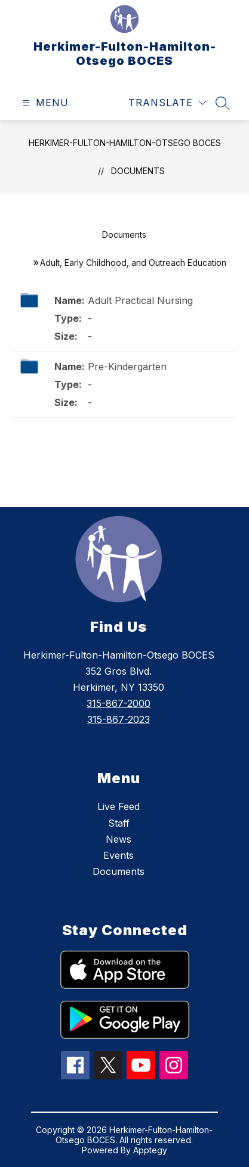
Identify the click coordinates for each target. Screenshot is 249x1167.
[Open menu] (44, 102)
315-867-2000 (118, 703)
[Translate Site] (167, 102)
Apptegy (150, 1150)
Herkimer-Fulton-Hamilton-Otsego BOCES (125, 143)
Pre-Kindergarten (127, 367)
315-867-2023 (118, 719)
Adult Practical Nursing (140, 300)
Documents (138, 171)
